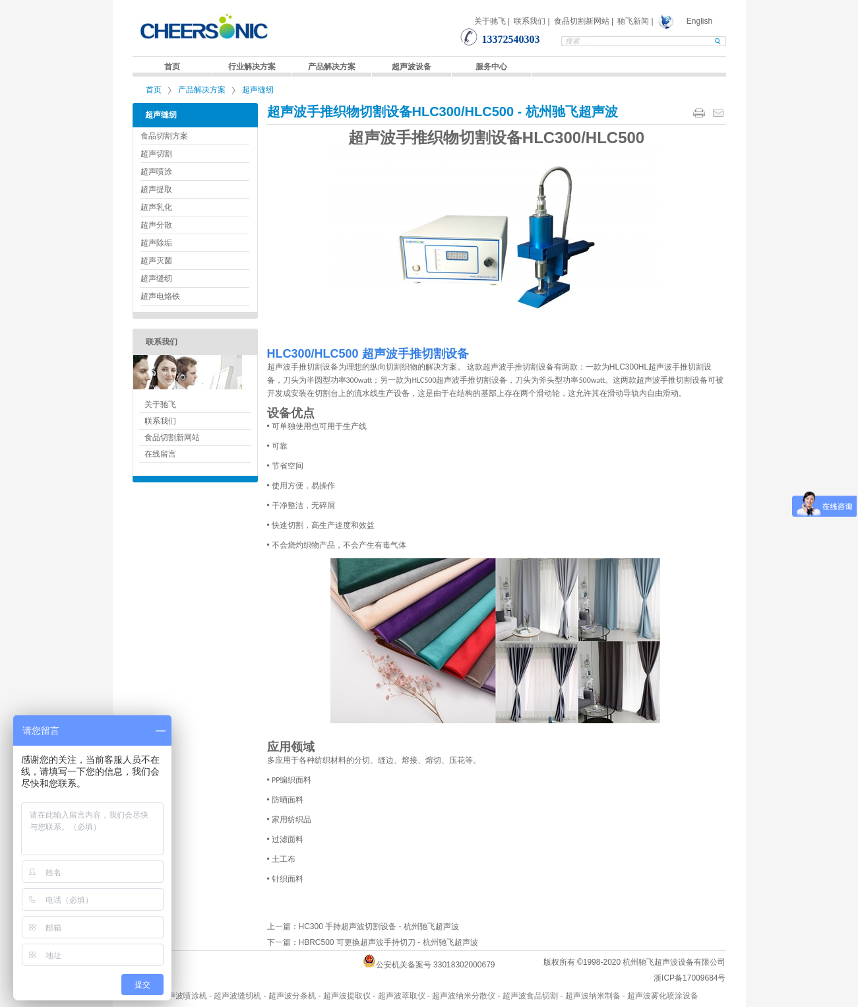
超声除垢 (156, 242)
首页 (172, 66)
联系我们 (529, 21)
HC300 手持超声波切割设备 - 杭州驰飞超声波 (379, 926)
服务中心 (491, 66)
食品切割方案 (164, 136)
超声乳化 (156, 207)
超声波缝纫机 (237, 995)
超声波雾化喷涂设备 (662, 995)
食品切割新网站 (581, 21)
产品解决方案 (331, 66)
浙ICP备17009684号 (689, 978)
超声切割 (156, 153)
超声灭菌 (156, 260)
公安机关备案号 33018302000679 (435, 964)
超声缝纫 (258, 89)
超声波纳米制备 (593, 995)
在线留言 (160, 454)
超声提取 (156, 189)
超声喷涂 (156, 171)
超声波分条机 (292, 995)
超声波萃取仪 (401, 995)
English (699, 21)
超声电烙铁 (160, 296)
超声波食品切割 (530, 995)
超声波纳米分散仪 (463, 995)
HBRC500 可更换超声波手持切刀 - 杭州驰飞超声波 (388, 942)
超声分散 (156, 225)
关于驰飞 (490, 21)
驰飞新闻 (633, 21)
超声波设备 (411, 66)
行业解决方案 (252, 66)
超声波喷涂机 (183, 995)
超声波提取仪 (347, 995)
